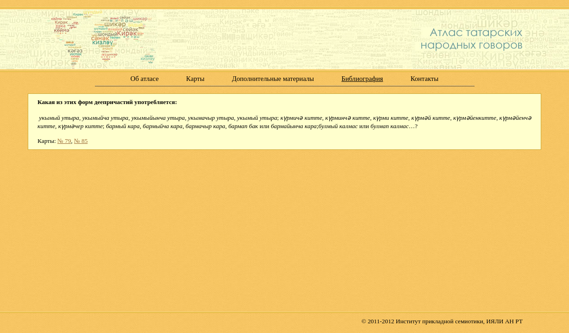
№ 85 (81, 140)
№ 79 (64, 140)
